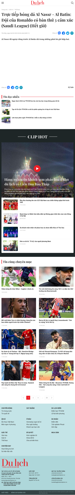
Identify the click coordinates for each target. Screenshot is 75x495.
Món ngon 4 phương (8, 425)
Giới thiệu (4, 493)
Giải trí (11, 9)
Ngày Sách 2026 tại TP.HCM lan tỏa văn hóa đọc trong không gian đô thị (35, 101)
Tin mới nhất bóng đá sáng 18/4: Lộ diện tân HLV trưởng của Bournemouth (56, 290)
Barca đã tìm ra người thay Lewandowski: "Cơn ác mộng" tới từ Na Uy (55, 321)
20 (47, 398)
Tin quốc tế (5, 414)
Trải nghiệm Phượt (57, 425)
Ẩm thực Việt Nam (7, 422)
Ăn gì (3, 419)
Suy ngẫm (30, 408)
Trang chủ (4, 9)
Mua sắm (55, 433)
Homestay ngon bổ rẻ (33, 422)
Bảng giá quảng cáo (18, 493)
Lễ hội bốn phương (57, 414)
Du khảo (54, 419)
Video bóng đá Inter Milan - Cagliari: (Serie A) (17, 289)
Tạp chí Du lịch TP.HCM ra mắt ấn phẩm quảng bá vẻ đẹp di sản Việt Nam (36, 109)
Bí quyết (29, 433)
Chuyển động (6, 408)
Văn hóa (4, 435)
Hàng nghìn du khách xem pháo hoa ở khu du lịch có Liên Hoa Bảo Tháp (34, 181)
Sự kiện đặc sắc (6, 451)
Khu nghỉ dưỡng (32, 425)
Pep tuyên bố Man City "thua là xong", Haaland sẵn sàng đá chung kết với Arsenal (17, 384)
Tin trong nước (6, 411)
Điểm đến (54, 422)
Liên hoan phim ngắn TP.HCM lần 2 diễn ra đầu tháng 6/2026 (32, 118)
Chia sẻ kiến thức (32, 441)
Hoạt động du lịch (7, 449)
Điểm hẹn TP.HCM (57, 411)
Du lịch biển (56, 408)
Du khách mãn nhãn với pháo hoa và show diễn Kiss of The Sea (42, 228)
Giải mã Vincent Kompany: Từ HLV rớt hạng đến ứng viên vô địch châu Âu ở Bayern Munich (55, 353)
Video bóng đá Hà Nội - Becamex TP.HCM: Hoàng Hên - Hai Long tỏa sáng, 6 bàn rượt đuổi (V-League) (56, 385)
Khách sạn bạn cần (33, 427)
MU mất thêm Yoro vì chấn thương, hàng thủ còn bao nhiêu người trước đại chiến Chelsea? (18, 321)
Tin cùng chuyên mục (17, 262)
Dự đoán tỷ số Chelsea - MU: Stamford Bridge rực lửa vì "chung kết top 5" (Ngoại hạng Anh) (17, 353)
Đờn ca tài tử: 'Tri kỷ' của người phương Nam (35, 241)
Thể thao (17, 9)
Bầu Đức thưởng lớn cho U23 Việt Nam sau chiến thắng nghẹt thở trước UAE (44, 201)
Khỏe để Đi (30, 438)
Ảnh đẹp (54, 427)
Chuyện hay (6, 446)
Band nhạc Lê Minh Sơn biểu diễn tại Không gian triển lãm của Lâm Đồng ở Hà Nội (45, 215)
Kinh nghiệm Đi (31, 435)
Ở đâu (28, 419)
